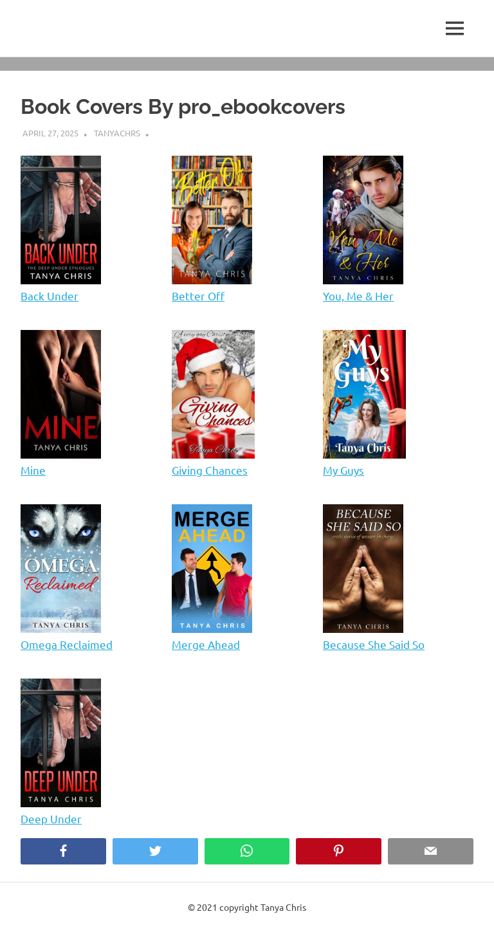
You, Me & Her (358, 295)
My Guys (343, 470)
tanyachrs (117, 132)
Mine (33, 470)
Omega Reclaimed (67, 644)
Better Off (198, 295)
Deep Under (51, 818)
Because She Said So (374, 644)
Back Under (49, 295)
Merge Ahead (206, 644)
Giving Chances (210, 470)
